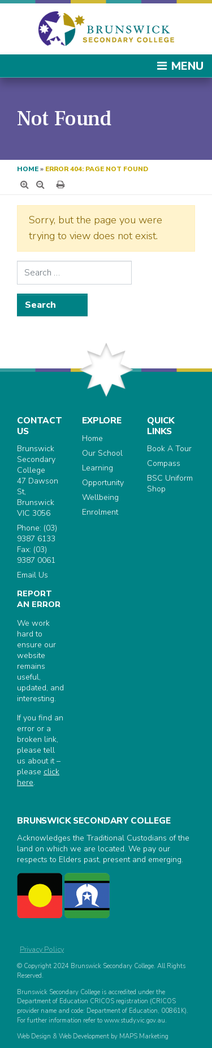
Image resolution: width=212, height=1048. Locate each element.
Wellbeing (100, 497)
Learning (97, 468)
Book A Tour (169, 448)
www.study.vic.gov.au (134, 1020)
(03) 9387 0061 (36, 555)
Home (27, 168)
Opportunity (103, 482)
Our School (102, 453)
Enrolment (100, 512)
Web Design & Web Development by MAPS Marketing (92, 1036)
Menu (180, 66)
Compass (163, 463)
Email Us (32, 575)
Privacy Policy (42, 949)
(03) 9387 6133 (37, 533)
